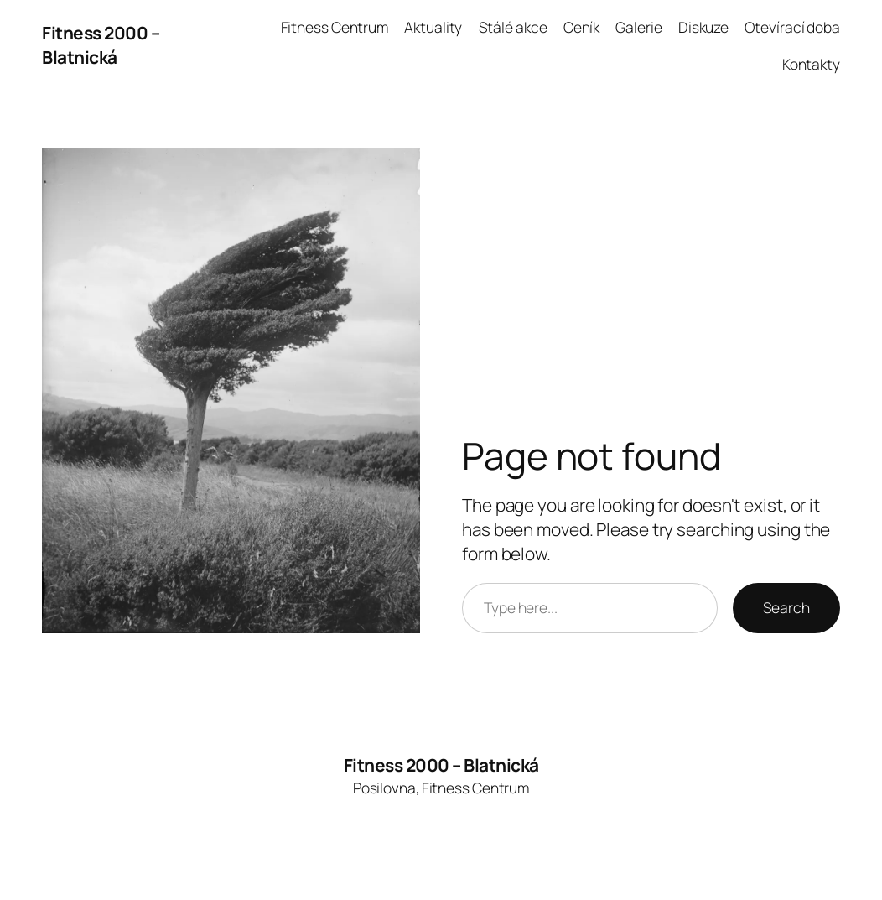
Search (786, 607)
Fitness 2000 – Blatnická (100, 45)
